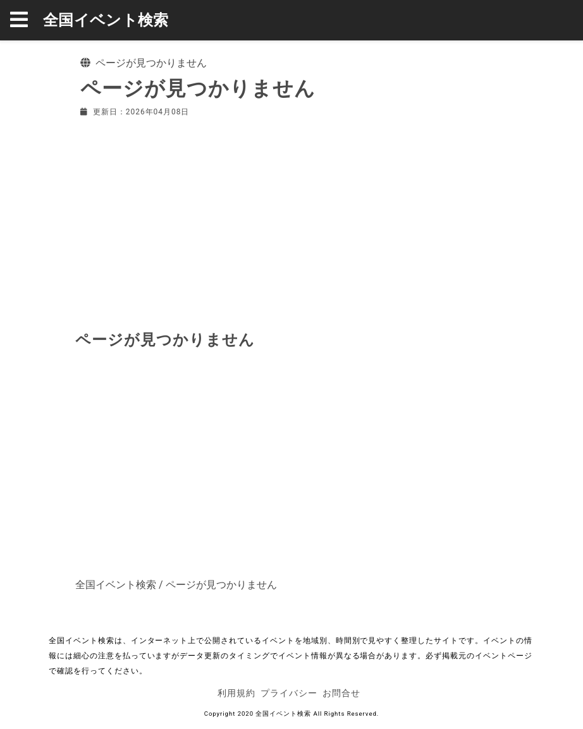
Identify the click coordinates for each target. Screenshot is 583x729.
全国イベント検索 (106, 20)
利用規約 (236, 693)
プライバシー (289, 693)
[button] (26, 20)
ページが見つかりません (221, 585)
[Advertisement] (291, 221)
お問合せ (341, 693)
